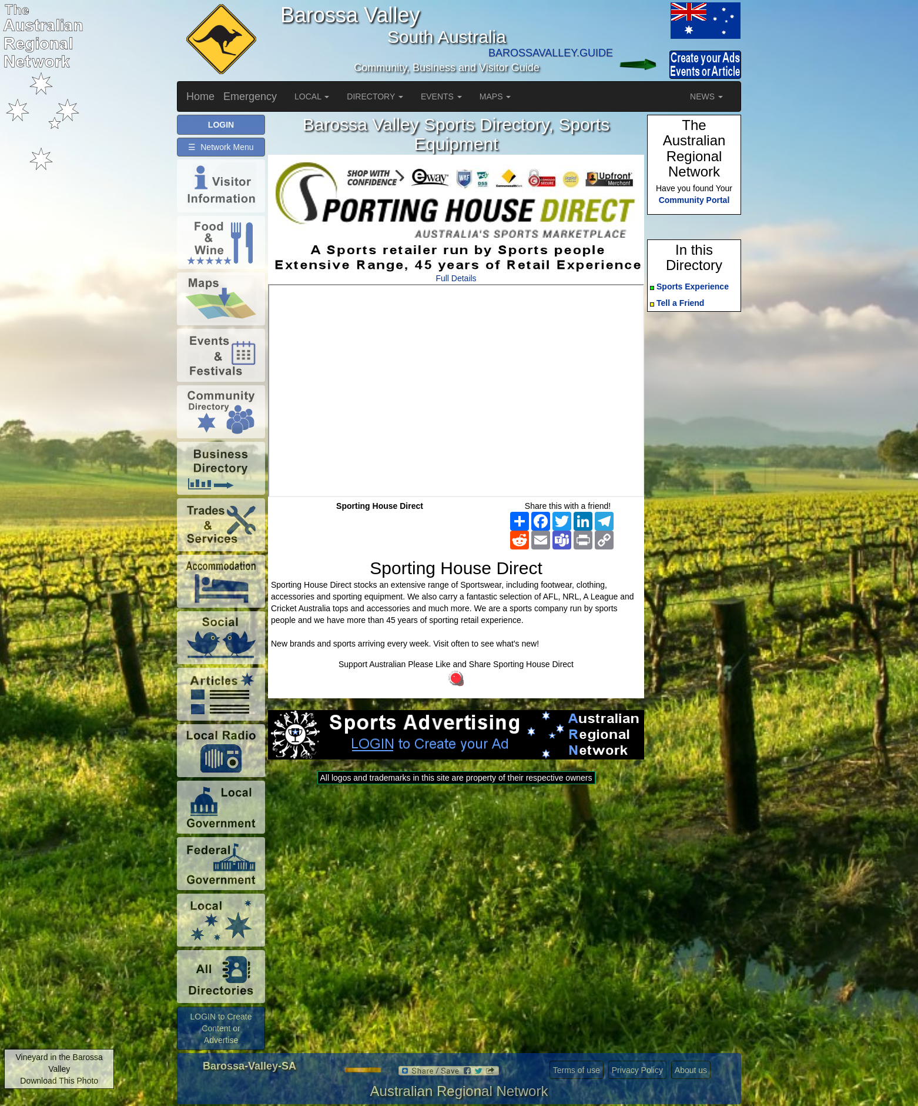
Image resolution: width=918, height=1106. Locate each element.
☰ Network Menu (220, 147)
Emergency (250, 96)
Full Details (455, 278)
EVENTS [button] (441, 96)
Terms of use (576, 1070)
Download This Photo (59, 1080)
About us (691, 1070)
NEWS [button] (706, 96)
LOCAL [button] (311, 96)
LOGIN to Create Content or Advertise (221, 1028)
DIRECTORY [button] (375, 96)
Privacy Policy (637, 1070)
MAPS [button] (495, 96)
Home (200, 96)
